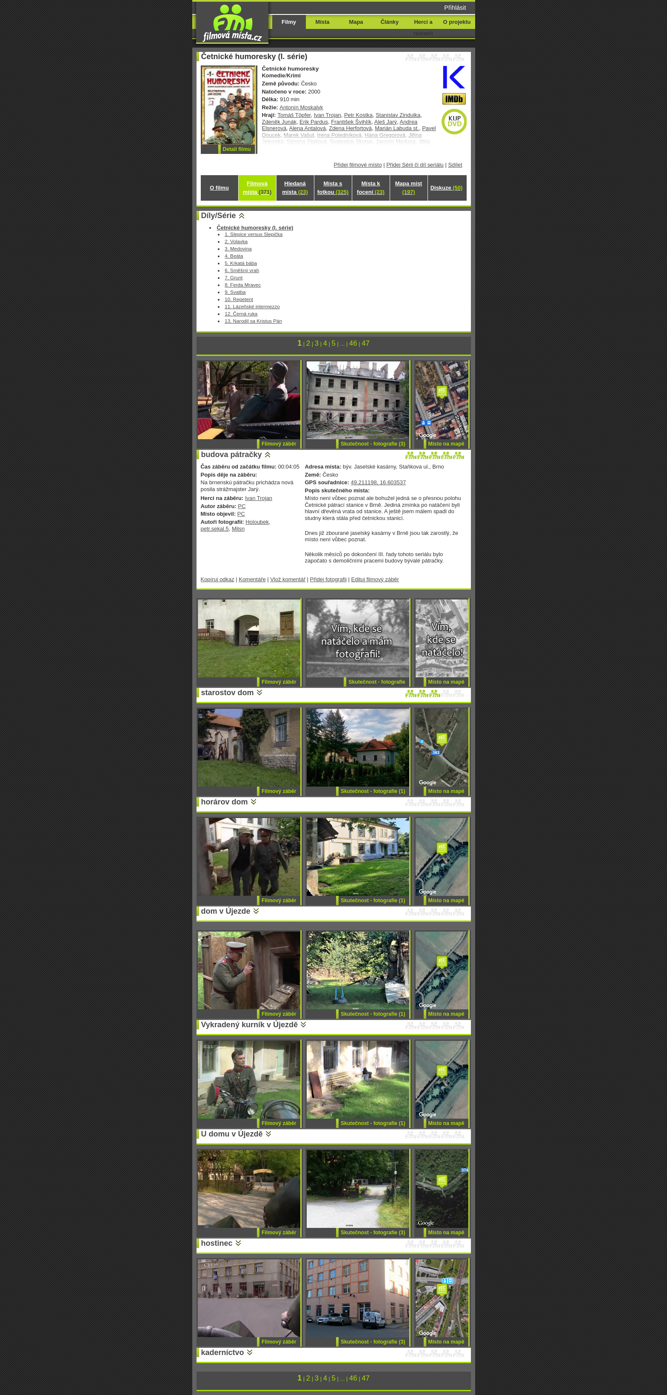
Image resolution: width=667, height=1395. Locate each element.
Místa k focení (371, 187)
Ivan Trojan (327, 115)
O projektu (457, 22)
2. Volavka (236, 241)
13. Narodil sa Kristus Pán (253, 321)
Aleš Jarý (385, 122)
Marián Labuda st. (397, 128)
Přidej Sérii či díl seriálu (415, 165)
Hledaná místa (295, 187)
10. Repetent (239, 299)
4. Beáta (234, 256)
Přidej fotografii (328, 579)
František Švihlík (351, 122)
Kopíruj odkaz (217, 579)
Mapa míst (408, 187)
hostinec (217, 1243)
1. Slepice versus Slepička (253, 234)
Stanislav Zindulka (398, 115)
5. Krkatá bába (241, 263)
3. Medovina (238, 248)
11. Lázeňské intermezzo (252, 306)
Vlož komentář (287, 579)
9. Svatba (235, 292)
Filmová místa (257, 187)
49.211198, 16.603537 (378, 482)
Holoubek (257, 522)
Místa (322, 22)
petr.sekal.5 (215, 529)
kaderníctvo (222, 1352)
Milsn (238, 529)
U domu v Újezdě (232, 1134)
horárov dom (224, 802)
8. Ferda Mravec (243, 284)
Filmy (289, 22)
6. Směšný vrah (242, 270)
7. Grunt (233, 277)
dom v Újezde (226, 911)
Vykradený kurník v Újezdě (249, 1024)
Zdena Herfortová (350, 128)
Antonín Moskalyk (301, 107)
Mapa (356, 22)
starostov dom (227, 692)
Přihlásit (455, 7)
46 (353, 343)
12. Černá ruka (241, 313)
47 (366, 343)
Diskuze (446, 188)
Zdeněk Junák (279, 122)
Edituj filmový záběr (375, 579)
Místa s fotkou (332, 187)
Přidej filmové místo (358, 165)
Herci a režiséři (423, 28)
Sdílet (455, 165)
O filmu (219, 188)
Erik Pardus (313, 122)
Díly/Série (218, 215)
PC (241, 506)
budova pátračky (231, 454)
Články (390, 22)
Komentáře (252, 579)
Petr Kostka (358, 115)
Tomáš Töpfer (294, 115)
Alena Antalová (307, 128)
